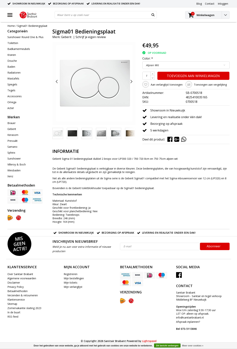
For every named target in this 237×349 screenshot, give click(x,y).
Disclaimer (13, 282)
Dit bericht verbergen (167, 345)
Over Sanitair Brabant (20, 274)
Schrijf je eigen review (91, 37)
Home (11, 26)
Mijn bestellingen (74, 278)
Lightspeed (149, 341)
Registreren (70, 274)
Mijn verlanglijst (73, 287)
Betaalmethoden (17, 291)
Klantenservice (16, 299)
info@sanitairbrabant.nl (190, 317)
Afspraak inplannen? (188, 325)
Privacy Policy (15, 287)
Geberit (66, 37)
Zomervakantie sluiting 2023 (24, 308)
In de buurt (13, 312)
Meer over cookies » (192, 345)
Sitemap (12, 304)
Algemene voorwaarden (21, 278)
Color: (147, 58)
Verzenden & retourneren (22, 295)
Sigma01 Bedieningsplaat (32, 26)
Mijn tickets (70, 282)
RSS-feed (12, 316)
